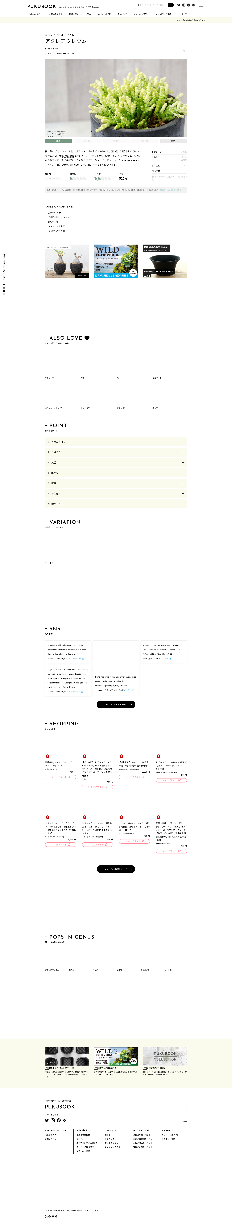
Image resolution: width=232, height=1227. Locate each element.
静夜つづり (121, 408)
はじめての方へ (35, 14)
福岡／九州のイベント (143, 1147)
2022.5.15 (164, 658)
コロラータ (157, 377)
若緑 (82, 377)
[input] (153, 5)
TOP (185, 1113)
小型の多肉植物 (83, 1135)
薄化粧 (119, 970)
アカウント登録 (168, 1139)
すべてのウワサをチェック (116, 704)
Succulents (187, 20)
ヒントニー (169, 970)
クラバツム (145, 970)
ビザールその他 (83, 1151)
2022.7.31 (77, 658)
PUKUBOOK (42, 6)
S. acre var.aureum (129, 160)
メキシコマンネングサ (54, 408)
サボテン (80, 1139)
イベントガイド (104, 14)
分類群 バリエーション (58, 217)
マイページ (182, 14)
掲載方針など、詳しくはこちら (170, 190)
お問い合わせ (51, 1139)
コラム (88, 14)
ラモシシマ (49, 377)
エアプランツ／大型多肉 (87, 1143)
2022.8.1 (76, 691)
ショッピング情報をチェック (116, 869)
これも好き (54, 212)
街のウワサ (53, 221)
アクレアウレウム (52, 970)
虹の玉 (71, 970)
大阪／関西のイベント (143, 1143)
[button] (171, 5)
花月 (118, 377)
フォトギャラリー (141, 14)
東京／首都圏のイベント (143, 1139)
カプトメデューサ (88, 408)
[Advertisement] (116, 307)
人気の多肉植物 (55, 14)
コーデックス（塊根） (86, 1147)
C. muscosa (68, 155)
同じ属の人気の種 (56, 230)
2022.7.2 (127, 690)
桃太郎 (155, 408)
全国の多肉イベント (142, 1135)
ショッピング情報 (163, 14)
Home (178, 20)
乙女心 (95, 970)
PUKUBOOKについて (56, 1130)
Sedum (196, 20)
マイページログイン (170, 1135)
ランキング (122, 14)
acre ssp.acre (50, 562)
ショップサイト (59, 776)
